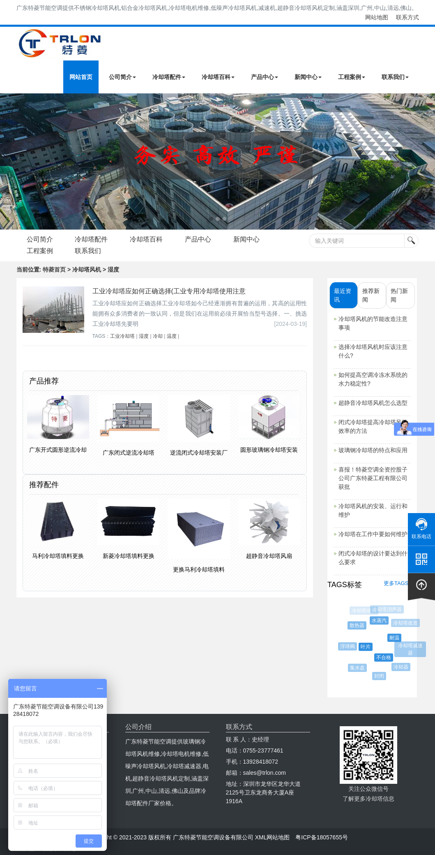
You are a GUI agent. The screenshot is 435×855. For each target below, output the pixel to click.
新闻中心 (308, 77)
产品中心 (264, 77)
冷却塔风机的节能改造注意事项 (372, 323)
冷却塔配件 (168, 77)
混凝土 (346, 626)
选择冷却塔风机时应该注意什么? (372, 351)
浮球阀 (348, 646)
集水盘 (357, 668)
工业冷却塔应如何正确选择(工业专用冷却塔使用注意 (169, 291)
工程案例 (351, 77)
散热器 (357, 625)
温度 (172, 336)
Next (8, 161)
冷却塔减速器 (410, 649)
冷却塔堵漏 (364, 610)
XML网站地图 (272, 837)
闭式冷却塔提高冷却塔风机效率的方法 (372, 426)
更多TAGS (396, 583)
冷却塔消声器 (387, 609)
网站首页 (80, 77)
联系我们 (395, 77)
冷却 (158, 336)
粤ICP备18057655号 (321, 837)
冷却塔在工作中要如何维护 (372, 534)
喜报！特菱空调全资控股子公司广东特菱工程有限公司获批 (372, 478)
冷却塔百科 (218, 77)
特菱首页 (54, 269)
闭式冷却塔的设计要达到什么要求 (372, 557)
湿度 (144, 336)
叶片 (367, 647)
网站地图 (376, 17)
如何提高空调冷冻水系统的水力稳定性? (372, 379)
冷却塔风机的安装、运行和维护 (372, 510)
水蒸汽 (380, 620)
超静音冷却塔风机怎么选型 (372, 403)
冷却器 (401, 667)
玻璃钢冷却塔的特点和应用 (372, 450)
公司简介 (122, 77)
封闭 (380, 676)
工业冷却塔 (122, 336)
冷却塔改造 (406, 623)
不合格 (384, 657)
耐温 (395, 638)
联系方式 (407, 17)
